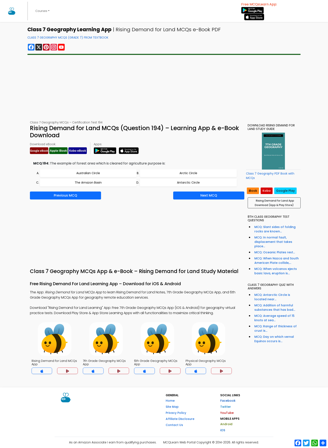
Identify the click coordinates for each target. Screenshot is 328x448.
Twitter (225, 407)
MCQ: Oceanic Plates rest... (274, 252)
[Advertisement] (164, 87)
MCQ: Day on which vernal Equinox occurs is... (274, 339)
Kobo (267, 191)
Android (226, 424)
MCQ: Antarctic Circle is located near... (272, 297)
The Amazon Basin (88, 182)
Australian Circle (88, 173)
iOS (222, 430)
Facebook (228, 401)
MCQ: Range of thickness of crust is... (275, 328)
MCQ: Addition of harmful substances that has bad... (274, 307)
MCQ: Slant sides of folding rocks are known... (275, 229)
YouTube (227, 413)
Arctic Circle (188, 173)
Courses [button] (41, 11)
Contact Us (174, 425)
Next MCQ (208, 195)
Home (170, 401)
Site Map (172, 407)
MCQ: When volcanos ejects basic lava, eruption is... (275, 271)
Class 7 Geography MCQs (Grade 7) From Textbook (67, 37)
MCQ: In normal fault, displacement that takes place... (273, 241)
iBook (253, 191)
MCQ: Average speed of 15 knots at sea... (274, 318)
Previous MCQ (65, 195)
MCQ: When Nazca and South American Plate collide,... (276, 260)
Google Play (285, 191)
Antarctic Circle (188, 182)
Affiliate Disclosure (180, 419)
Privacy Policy (176, 413)
